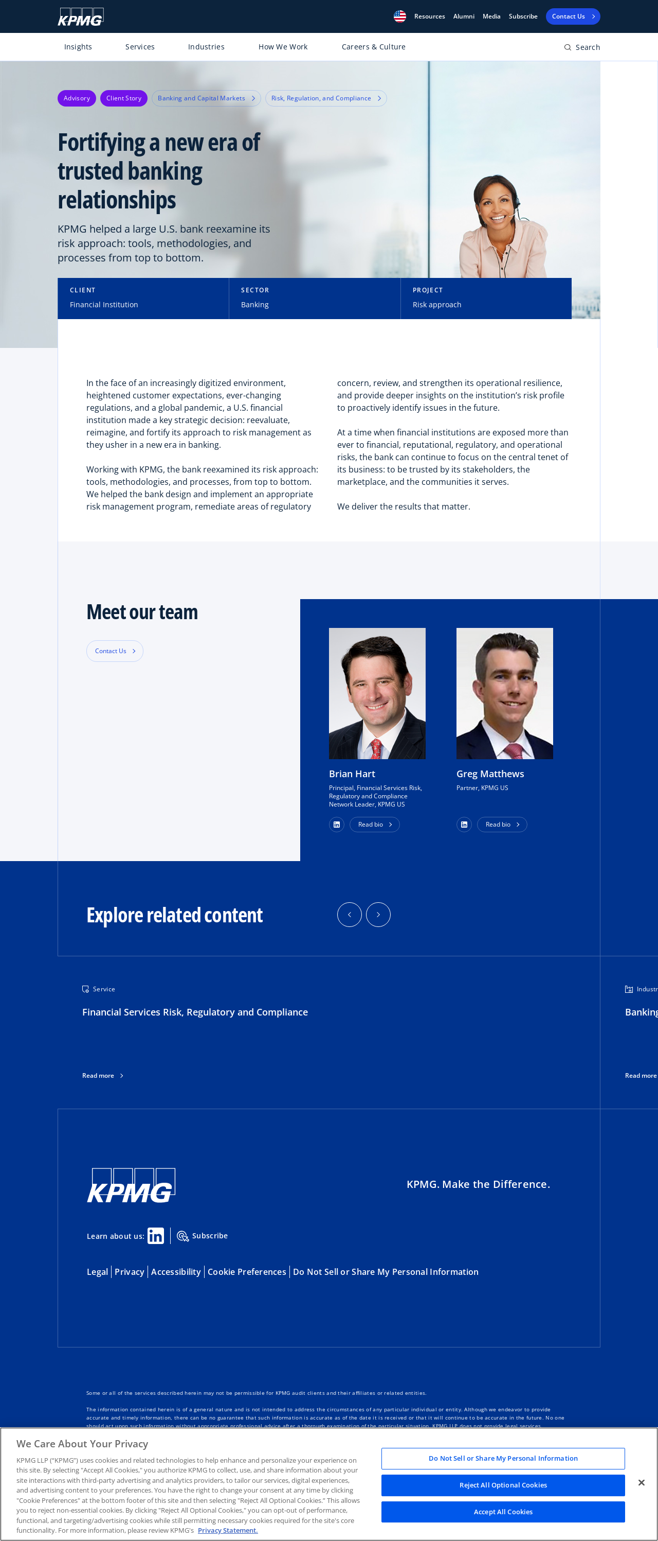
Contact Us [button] (110, 650)
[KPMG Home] (81, 16)
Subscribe (523, 16)
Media (492, 16)
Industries (206, 46)
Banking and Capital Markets (206, 98)
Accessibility (176, 1271)
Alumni (463, 16)
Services (140, 46)
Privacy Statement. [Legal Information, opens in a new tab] (228, 1530)
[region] (329, 1484)
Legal (97, 1271)
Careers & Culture (374, 46)
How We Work (283, 46)
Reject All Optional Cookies (503, 1485)
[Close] (641, 1483)
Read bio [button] (370, 824)
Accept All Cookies (503, 1511)
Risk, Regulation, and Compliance (326, 98)
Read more (98, 1076)
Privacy (129, 1271)
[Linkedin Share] (156, 1236)
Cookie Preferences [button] (247, 1271)
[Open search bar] (582, 49)
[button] (400, 16)
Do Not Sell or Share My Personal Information (386, 1271)
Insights (78, 46)
